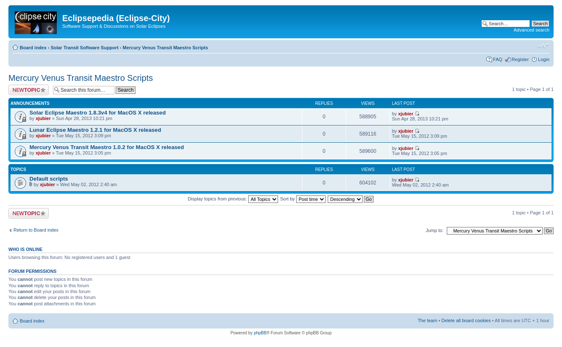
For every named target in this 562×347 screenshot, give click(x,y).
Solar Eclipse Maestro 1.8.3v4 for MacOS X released (97, 112)
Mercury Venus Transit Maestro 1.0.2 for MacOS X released (106, 147)
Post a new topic (28, 90)
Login (543, 59)
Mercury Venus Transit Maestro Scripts (165, 47)
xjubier (43, 118)
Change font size (543, 46)
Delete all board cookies (465, 320)
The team (427, 320)
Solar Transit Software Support (84, 47)
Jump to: (434, 230)
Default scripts (48, 179)
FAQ (497, 59)
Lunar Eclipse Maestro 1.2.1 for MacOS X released (95, 130)
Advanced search (531, 29)
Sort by (303, 198)
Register (520, 59)
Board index (33, 47)
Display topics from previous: (233, 198)
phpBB (260, 333)
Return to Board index (35, 229)
